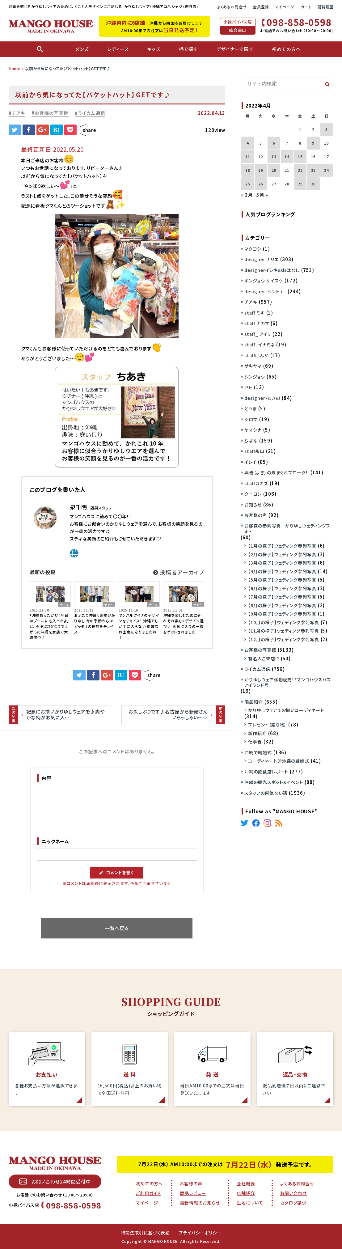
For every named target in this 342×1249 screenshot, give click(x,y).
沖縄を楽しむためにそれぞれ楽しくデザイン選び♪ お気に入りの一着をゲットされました (183, 623)
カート (306, 6)
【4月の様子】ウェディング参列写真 (282, 571)
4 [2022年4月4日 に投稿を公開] (248, 143)
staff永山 (254, 451)
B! (56, 129)
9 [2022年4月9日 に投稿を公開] (313, 143)
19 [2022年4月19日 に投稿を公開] (260, 170)
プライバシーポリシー (200, 1233)
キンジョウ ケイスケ (263, 280)
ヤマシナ (253, 430)
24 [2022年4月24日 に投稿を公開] (326, 170)
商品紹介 (253, 702)
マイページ (285, 6)
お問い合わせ (293, 1193)
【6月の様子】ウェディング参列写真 (282, 588)
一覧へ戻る (117, 928)
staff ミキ (254, 312)
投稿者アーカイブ (178, 572)
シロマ (251, 419)
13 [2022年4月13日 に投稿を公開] (274, 156)
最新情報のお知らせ (200, 1203)
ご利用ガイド (148, 1193)
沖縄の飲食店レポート (266, 771)
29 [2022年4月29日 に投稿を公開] (300, 183)
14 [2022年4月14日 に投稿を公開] (287, 156)
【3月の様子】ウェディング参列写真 (282, 562)
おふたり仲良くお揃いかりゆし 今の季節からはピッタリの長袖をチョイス (94, 623)
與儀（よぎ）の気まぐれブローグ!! (276, 472)
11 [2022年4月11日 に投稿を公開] (247, 156)
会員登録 (261, 6)
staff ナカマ (256, 323)
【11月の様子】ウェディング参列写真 (283, 630)
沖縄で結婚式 (258, 752)
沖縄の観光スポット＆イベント (273, 782)
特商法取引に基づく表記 (145, 1233)
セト (248, 387)
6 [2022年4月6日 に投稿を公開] (274, 143)
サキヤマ (253, 366)
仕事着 (255, 741)
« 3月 (247, 195)
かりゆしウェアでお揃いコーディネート (286, 710)
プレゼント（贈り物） (267, 724)
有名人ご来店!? (263, 658)
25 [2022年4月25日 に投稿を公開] (247, 183)
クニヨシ (253, 494)
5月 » (262, 195)
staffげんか (256, 355)
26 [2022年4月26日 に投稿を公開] (260, 183)
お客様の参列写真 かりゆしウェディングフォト (287, 528)
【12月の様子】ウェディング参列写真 (283, 639)
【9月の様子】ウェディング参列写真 (282, 613)
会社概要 (246, 1183)
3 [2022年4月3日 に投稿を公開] (326, 129)
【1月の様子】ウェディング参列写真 (282, 545)
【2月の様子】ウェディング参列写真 (282, 554)
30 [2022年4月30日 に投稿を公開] (313, 183)
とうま (250, 408)
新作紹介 (257, 733)
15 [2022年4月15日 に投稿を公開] (300, 156)
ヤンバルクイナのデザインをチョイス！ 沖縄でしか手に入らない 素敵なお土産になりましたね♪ (139, 626)
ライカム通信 (91, 113)
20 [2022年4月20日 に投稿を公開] (274, 170)
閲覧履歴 (326, 6)
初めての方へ (149, 1183)
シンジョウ (254, 376)
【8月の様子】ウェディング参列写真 (282, 605)
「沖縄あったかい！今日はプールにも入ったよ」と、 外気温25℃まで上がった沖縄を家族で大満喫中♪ (49, 626)
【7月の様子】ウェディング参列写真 (282, 596)
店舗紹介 (246, 1193)
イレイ (250, 462)
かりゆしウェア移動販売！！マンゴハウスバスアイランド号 (287, 682)
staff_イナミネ (259, 344)
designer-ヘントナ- (265, 291)
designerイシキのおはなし (271, 270)
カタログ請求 (293, 1203)
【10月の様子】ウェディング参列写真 (283, 622)
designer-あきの (262, 398)
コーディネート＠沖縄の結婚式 (278, 761)
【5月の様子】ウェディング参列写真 (282, 579)
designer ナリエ (261, 259)
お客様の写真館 (51, 113)
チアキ (19, 113)
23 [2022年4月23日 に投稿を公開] (313, 170)
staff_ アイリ (257, 334)
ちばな (251, 440)
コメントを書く (116, 872)
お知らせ (253, 504)
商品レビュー (193, 1193)
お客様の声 (255, 515)
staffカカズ (256, 483)
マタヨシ (252, 249)
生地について (250, 1203)
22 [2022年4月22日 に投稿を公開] (300, 170)
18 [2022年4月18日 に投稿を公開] (247, 170)
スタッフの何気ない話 (265, 793)
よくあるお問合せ (232, 6)
